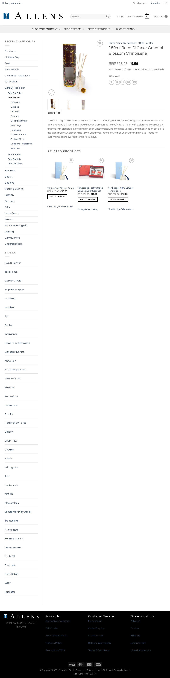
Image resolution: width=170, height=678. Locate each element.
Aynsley (9, 414)
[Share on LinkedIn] (134, 82)
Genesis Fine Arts (14, 352)
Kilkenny (135, 635)
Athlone (135, 621)
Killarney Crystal (14, 538)
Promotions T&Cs (55, 650)
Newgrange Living (15, 369)
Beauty (9, 176)
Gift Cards (51, 628)
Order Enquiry (96, 628)
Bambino (10, 307)
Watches (15, 148)
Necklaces (16, 130)
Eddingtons (11, 467)
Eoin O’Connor (13, 263)
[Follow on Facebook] (163, 3)
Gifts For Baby (15, 93)
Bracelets (15, 102)
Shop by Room (74, 29)
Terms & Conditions (98, 650)
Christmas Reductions (17, 75)
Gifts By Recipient (100, 29)
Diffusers (15, 111)
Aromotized (11, 529)
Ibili (6, 316)
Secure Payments (56, 635)
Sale (7, 63)
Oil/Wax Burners (19, 134)
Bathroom (10, 170)
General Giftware (19, 121)
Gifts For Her (14, 98)
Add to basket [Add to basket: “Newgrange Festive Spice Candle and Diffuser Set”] (87, 199)
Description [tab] (54, 113)
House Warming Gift (16, 225)
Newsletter (155, 3)
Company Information (58, 621)
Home (112, 43)
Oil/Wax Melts (17, 139)
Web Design (115, 670)
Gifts (7, 207)
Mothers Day (12, 57)
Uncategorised (13, 244)
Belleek (9, 432)
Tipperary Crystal (14, 289)
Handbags (16, 125)
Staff (105, 670)
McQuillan (10, 360)
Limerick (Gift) (138, 643)
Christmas (10, 51)
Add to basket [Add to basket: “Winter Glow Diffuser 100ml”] (57, 196)
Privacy (90, 670)
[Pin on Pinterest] (128, 82)
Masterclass (12, 503)
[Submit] (107, 16)
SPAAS (9, 494)
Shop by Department (46, 29)
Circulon (9, 449)
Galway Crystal (13, 280)
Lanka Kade (11, 485)
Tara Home (11, 272)
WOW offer (11, 81)
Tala (7, 476)
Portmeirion (11, 396)
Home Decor (12, 213)
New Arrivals (12, 69)
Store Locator (140, 3)
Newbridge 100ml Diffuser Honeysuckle (120, 189)
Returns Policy (54, 643)
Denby (8, 325)
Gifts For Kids (14, 159)
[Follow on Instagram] (166, 3)
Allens (62, 670)
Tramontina (11, 520)
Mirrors (9, 219)
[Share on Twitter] (117, 82)
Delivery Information (12, 3)
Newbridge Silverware (17, 343)
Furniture (10, 201)
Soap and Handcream (21, 144)
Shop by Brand (127, 29)
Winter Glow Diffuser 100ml (60, 188)
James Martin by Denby (18, 512)
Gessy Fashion (13, 378)
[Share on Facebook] (111, 82)
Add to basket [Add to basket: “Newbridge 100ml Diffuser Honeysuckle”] (118, 199)
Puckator (10, 592)
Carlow (135, 628)
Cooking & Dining (14, 189)
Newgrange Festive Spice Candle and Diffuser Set (90, 189)
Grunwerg (10, 298)
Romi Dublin (11, 574)
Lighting (9, 231)
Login (98, 670)
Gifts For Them (15, 163)
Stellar (8, 458)
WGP (8, 583)
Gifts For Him (14, 154)
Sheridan (10, 387)
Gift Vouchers (12, 238)
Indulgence (11, 334)
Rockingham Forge (15, 423)
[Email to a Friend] (123, 82)
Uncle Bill (10, 556)
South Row (11, 441)
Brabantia (10, 565)
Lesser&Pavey (13, 547)
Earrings (15, 116)
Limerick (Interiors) (141, 650)
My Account (95, 621)
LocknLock (11, 405)
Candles (15, 107)
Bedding (10, 182)
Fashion (9, 195)
